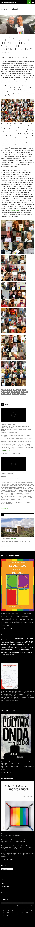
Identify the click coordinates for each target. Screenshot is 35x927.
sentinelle (24, 391)
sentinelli (15, 393)
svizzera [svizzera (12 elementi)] (26, 652)
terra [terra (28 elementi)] (30, 652)
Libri (2, 37)
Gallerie (7, 515)
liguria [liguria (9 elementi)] (22, 647)
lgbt (15, 389)
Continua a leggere (6, 450)
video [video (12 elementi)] (13, 654)
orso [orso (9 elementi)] (31, 649)
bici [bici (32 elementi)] (31, 638)
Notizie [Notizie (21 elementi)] (24, 650)
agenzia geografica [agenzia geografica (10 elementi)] (5, 639)
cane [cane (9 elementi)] (6, 642)
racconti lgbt (5, 391)
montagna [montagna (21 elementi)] (4, 650)
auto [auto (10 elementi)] (29, 639)
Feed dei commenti (6, 889)
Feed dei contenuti (5, 886)
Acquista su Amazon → (7, 772)
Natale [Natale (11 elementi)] (13, 649)
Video (6, 404)
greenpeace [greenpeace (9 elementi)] (3, 647)
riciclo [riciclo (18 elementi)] (10, 652)
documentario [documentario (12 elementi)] (21, 642)
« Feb (2, 917)
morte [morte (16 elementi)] (10, 650)
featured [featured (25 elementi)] (13, 644)
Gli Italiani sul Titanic (6, 453)
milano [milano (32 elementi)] (30, 647)
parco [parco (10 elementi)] (2, 652)
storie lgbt (23, 393)
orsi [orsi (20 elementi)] (28, 650)
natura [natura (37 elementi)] (19, 649)
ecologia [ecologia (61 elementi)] (29, 641)
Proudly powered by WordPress (8, 925)
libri (19, 389)
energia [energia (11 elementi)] (3, 644)
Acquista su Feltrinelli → (7, 628)
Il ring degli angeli (14, 210)
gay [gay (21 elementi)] (28, 644)
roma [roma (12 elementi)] (16, 652)
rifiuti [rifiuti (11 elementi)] (13, 652)
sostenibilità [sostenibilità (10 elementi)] (21, 652)
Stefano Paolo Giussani (8, 2)
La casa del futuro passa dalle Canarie (11, 541)
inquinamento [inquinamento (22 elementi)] (11, 647)
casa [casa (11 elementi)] (8, 642)
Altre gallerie (5, 546)
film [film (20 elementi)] (17, 644)
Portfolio (6, 37)
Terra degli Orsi (14, 37)
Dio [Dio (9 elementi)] (16, 642)
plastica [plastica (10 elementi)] (5, 652)
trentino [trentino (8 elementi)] (2, 654)
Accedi (2, 883)
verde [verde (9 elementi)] (10, 654)
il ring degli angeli (6, 389)
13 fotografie (13, 538)
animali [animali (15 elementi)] (25, 639)
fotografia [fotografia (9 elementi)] (21, 644)
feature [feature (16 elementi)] (7, 644)
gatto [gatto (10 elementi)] (25, 644)
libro (24, 389)
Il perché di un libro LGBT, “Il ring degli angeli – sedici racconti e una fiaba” (16, 44)
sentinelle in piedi (6, 393)
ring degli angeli (16, 391)
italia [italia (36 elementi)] (18, 647)
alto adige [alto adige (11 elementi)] (12, 639)
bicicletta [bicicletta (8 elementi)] (3, 642)
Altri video (4, 508)
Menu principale (33, 2)
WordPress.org (5, 892)
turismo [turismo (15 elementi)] (6, 654)
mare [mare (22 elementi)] (25, 647)
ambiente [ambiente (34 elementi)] (19, 638)
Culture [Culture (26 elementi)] (12, 642)
